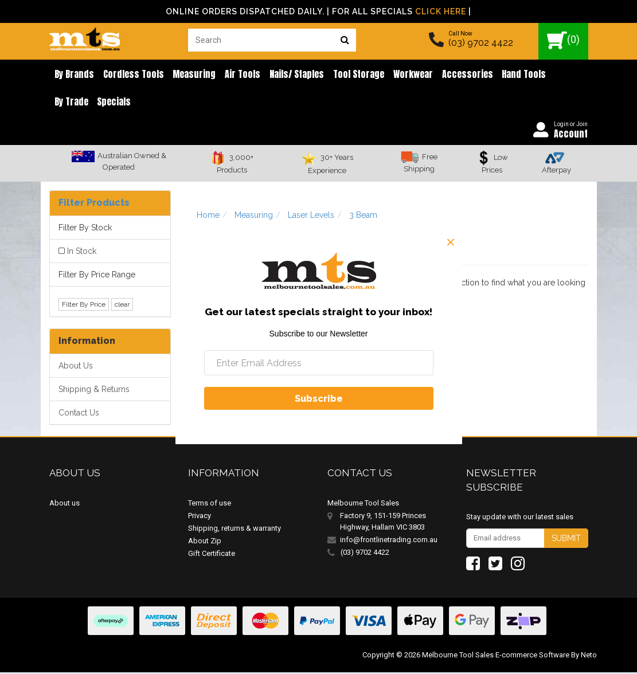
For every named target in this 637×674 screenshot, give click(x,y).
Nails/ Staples (287, 74)
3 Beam (363, 217)
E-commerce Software (532, 656)
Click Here (440, 11)
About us (64, 504)
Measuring (188, 74)
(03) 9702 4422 (480, 42)
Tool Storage (346, 74)
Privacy (199, 517)
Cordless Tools (130, 74)
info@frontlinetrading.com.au (388, 541)
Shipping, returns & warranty (234, 530)
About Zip (204, 542)
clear (122, 307)
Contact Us (78, 415)
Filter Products (94, 204)
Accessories (450, 74)
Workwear (399, 74)
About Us (75, 368)
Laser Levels (311, 217)
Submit (566, 539)
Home (208, 217)
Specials (70, 103)
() (563, 40)
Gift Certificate (211, 555)
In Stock (81, 252)
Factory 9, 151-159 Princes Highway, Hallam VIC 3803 (383, 523)
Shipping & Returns (94, 391)
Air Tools (235, 74)
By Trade (551, 74)
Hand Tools (505, 74)
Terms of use (209, 504)
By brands (73, 74)
